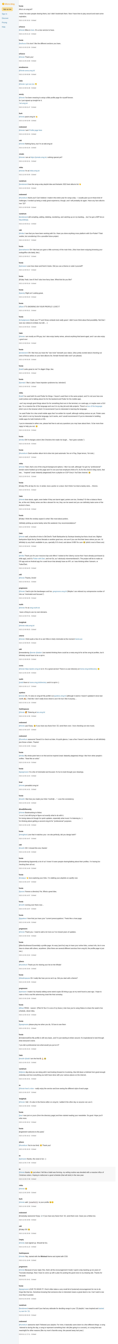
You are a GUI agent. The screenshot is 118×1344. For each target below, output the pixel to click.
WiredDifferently (33, 815)
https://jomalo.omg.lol (47, 157)
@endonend (31, 184)
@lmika (29, 233)
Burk (28, 113)
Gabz (29, 81)
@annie (41, 658)
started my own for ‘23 (35, 1317)
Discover (5, 18)
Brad (28, 788)
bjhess (29, 967)
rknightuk (30, 628)
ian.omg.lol (49, 718)
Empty (29, 1245)
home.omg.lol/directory (96, 675)
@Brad (29, 1014)
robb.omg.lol (37, 631)
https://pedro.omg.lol (40, 675)
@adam (47, 658)
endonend (31, 127)
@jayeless (30, 924)
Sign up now (7, 9)
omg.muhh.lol (43, 613)
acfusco (30, 27)
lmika (29, 167)
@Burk (29, 307)
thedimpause (32, 715)
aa (28, 1091)
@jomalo (30, 383)
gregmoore (31, 594)
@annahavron (32, 250)
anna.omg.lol (38, 70)
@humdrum (31, 198)
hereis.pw (86, 645)
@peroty (30, 293)
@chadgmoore (32, 320)
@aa (28, 1121)
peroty (29, 94)
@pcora (30, 897)
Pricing (4, 22)
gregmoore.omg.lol (68, 597)
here (40, 30)
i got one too (37, 84)
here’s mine (37, 1094)
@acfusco (30, 43)
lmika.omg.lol (43, 171)
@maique (30, 884)
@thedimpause (32, 984)
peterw (29, 641)
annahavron (31, 67)
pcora (29, 671)
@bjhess (30, 1078)
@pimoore (30, 266)
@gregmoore (32, 778)
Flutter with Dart (57, 564)
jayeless (30, 698)
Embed (41, 20)
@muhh (30, 805)
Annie (29, 6)
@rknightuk (31, 840)
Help (3, 27)
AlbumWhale (36, 220)
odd (28, 140)
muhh (29, 610)
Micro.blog (10, 4)
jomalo (29, 154)
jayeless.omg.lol (68, 701)
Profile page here (43, 130)
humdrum (30, 181)
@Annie (30, 30)
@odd (29, 369)
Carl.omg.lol (31, 103)
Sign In (4, 14)
